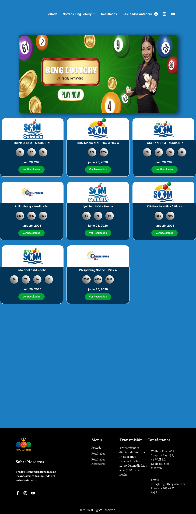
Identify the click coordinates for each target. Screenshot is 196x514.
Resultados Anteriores (98, 461)
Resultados (98, 453)
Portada (96, 447)
